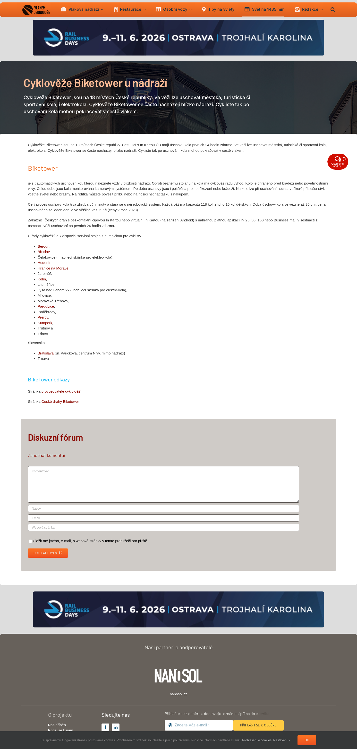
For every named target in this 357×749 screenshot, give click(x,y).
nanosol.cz (178, 694)
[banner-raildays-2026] (178, 21)
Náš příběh (57, 725)
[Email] (163, 518)
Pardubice (46, 306)
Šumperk (45, 323)
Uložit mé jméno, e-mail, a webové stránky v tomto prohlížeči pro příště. (90, 541)
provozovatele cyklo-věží (61, 391)
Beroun (43, 246)
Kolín (42, 279)
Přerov (43, 317)
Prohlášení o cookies (257, 740)
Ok (307, 740)
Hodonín (44, 263)
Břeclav (44, 252)
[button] (333, 9)
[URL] (163, 527)
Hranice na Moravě (53, 268)
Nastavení (281, 740)
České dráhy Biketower (60, 401)
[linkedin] (115, 727)
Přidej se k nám (60, 730)
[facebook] (105, 727)
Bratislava (46, 353)
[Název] (163, 508)
